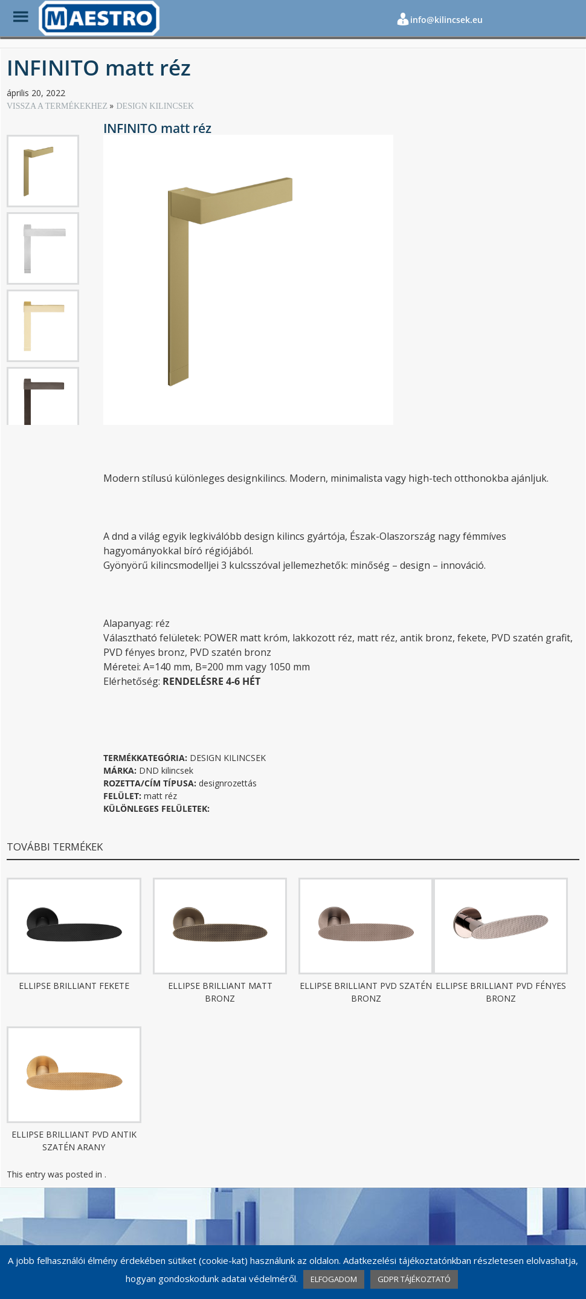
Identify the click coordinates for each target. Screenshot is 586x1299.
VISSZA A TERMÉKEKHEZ (58, 106)
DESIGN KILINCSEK (155, 106)
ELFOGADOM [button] (334, 1279)
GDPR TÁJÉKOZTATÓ (414, 1279)
